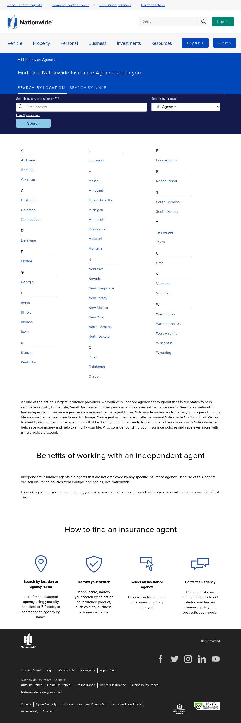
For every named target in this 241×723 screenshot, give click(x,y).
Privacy (26, 704)
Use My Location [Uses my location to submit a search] (29, 115)
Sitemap (48, 711)
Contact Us (67, 670)
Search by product (164, 99)
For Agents (87, 670)
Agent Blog (108, 670)
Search (35, 123)
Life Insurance (85, 685)
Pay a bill (195, 42)
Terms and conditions (126, 704)
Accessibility (29, 711)
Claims (225, 42)
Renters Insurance (113, 685)
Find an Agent (31, 670)
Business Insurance (145, 685)
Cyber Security (46, 704)
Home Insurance (59, 685)
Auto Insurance (31, 685)
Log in (223, 22)
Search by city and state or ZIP (39, 99)
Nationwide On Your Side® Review (192, 417)
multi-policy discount (40, 432)
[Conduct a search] (169, 21)
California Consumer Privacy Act (83, 704)
